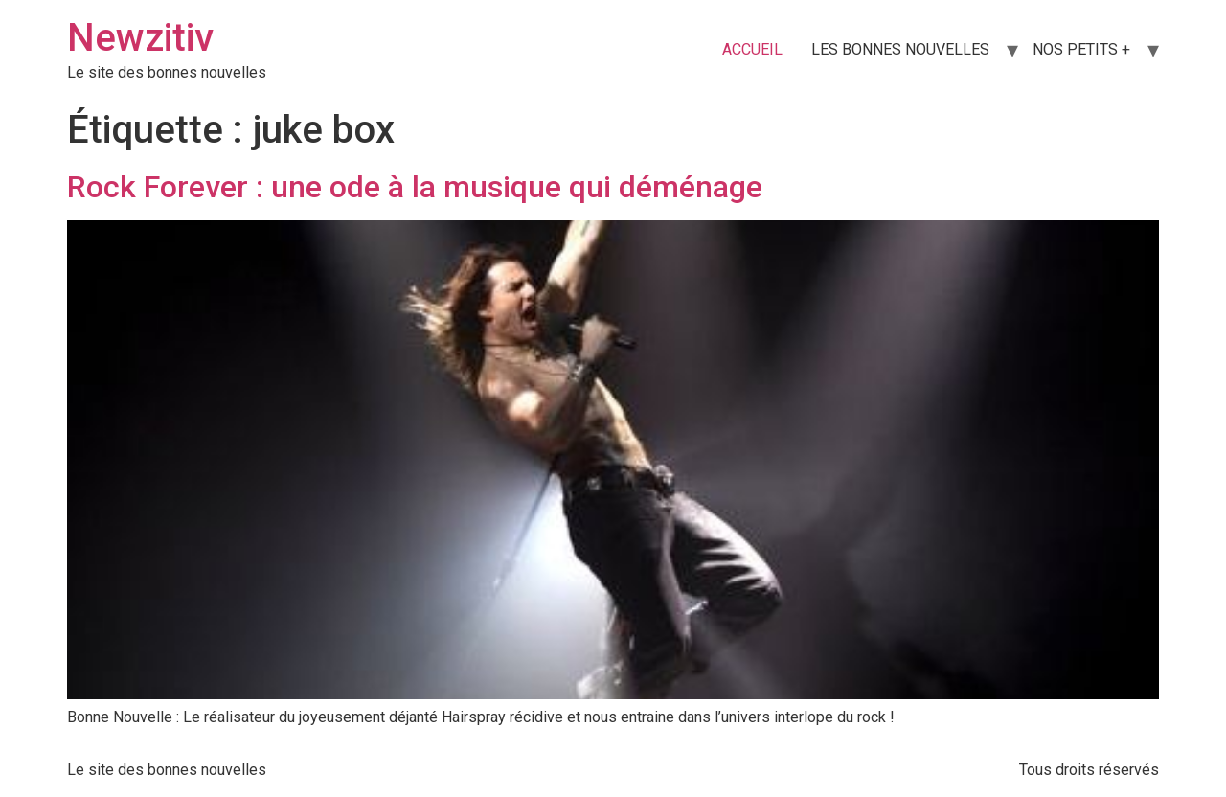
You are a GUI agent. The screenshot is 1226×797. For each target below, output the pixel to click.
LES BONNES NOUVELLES (900, 49)
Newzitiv (140, 37)
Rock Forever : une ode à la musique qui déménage (414, 187)
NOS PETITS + (1081, 49)
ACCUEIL (752, 49)
